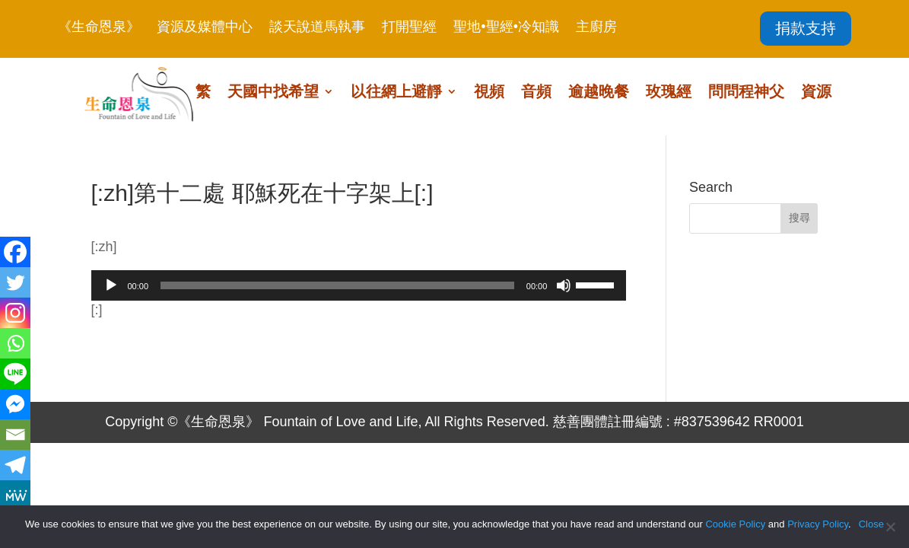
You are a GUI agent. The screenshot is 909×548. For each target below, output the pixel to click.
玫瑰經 (668, 93)
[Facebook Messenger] (15, 404)
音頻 (536, 93)
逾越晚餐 (598, 93)
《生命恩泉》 (99, 27)
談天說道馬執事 (317, 27)
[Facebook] (15, 252)
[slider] (337, 285)
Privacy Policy (817, 524)
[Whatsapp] (15, 343)
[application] (359, 285)
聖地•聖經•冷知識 (506, 27)
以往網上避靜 (396, 93)
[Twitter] (15, 282)
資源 (816, 93)
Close (871, 524)
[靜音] (563, 285)
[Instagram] (15, 313)
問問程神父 (746, 93)
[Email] (15, 434)
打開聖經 (409, 27)
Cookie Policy (735, 524)
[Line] (15, 373)
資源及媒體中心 (205, 27)
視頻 (489, 93)
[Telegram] (15, 465)
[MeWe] (15, 495)
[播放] (111, 285)
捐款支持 (805, 28)
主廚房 (596, 27)
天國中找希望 (273, 93)
